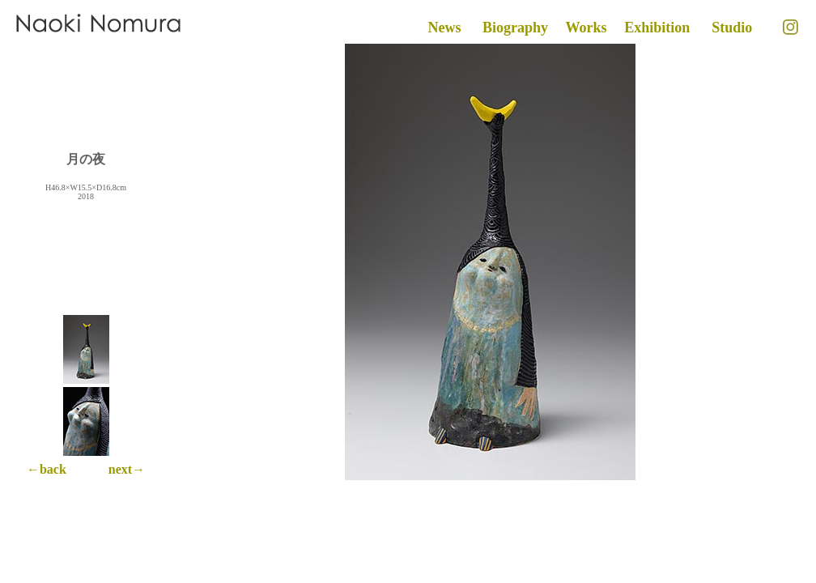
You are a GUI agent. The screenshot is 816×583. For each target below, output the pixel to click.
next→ (126, 469)
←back (46, 469)
